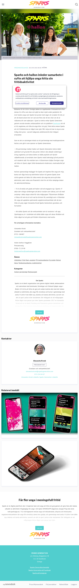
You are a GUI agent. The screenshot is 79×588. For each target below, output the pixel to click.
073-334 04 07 (39, 374)
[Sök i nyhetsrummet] (76, 4)
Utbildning (17, 260)
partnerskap (23, 272)
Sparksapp (56, 123)
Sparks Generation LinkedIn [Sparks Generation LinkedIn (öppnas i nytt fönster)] (48, 377)
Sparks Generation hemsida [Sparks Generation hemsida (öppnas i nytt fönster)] (39, 567)
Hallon (16, 272)
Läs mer (39, 312)
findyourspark (32, 272)
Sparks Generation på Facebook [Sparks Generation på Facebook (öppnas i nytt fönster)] (40, 570)
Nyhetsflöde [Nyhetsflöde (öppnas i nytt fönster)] (63, 584)
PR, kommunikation (42, 260)
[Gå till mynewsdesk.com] (9, 584)
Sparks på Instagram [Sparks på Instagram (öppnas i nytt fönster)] (39, 573)
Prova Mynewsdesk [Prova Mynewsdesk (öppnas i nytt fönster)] (36, 584)
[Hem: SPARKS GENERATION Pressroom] (39, 4)
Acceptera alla (57, 103)
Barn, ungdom (30, 260)
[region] (39, 96)
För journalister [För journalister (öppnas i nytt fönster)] (51, 584)
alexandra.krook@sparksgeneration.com (39, 371)
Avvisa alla (42, 103)
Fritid (23, 260)
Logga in (74, 584)
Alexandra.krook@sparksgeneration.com (28, 237)
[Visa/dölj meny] (3, 4)
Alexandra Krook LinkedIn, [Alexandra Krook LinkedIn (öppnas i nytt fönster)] (30, 377)
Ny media (52, 260)
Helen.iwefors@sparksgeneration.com (27, 251)
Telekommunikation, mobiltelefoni (30, 263)
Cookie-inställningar (22, 103)
